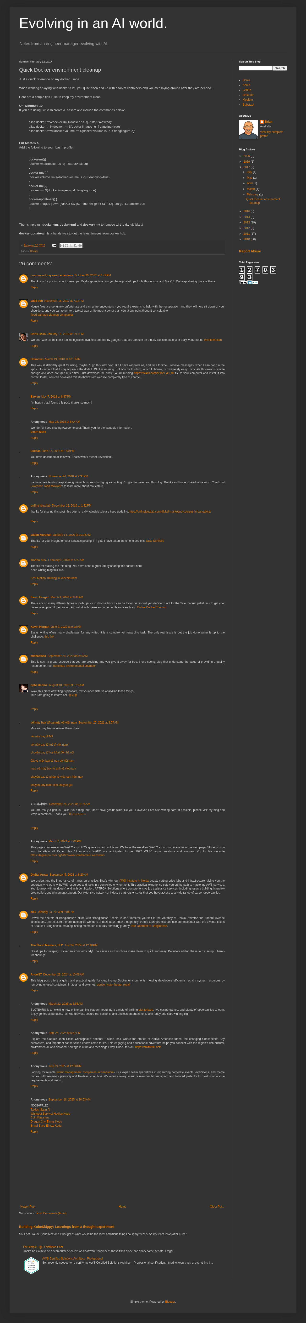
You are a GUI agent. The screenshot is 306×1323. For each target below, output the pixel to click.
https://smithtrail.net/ (148, 1047)
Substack (248, 104)
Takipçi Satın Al (40, 1109)
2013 (247, 222)
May (250, 177)
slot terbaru (146, 1009)
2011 (247, 233)
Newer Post (27, 1206)
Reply (34, 287)
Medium (248, 99)
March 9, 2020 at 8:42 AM (67, 597)
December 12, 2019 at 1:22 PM (71, 505)
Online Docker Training (151, 607)
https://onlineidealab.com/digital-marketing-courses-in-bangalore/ (170, 511)
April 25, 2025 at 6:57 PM (65, 1033)
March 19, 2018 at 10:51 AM (63, 359)
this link (49, 636)
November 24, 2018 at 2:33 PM (68, 476)
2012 (247, 228)
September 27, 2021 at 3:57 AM (98, 722)
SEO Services (155, 540)
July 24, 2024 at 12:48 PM (81, 945)
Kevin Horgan (40, 597)
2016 (247, 211)
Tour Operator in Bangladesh (148, 926)
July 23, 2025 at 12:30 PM (65, 1066)
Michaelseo (38, 656)
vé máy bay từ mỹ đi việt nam (49, 744)
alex (33, 912)
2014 (247, 217)
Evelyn (35, 396)
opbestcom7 (39, 685)
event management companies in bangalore (85, 1072)
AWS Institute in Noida (134, 880)
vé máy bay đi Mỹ (42, 736)
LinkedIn (248, 95)
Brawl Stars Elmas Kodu (46, 1125)
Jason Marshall (41, 534)
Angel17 (36, 974)
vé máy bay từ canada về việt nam (54, 722)
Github (247, 90)
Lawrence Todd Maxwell (46, 486)
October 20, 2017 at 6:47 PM (92, 275)
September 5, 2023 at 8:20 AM (69, 874)
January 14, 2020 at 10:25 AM (72, 534)
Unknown (37, 359)
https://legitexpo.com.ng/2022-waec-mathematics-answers (67, 855)
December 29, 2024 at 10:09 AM (63, 974)
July (250, 172)
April (250, 183)
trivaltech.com (213, 340)
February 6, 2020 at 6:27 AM (66, 560)
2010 (247, 239)
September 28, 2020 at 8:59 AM (68, 656)
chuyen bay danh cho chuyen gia (51, 785)
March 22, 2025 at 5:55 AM (65, 1003)
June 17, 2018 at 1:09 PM (58, 451)
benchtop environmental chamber (74, 665)
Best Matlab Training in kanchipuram (54, 578)
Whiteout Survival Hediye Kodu (50, 1113)
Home (122, 1206)
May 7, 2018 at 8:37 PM (56, 396)
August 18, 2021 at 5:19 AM (66, 685)
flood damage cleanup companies (52, 314)
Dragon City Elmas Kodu (46, 1121)
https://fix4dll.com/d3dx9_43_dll (154, 373)
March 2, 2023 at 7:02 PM (65, 841)
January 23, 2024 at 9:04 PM (56, 912)
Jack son (37, 300)
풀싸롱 (73, 695)
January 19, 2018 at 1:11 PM (65, 334)
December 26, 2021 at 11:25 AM (69, 804)
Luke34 (35, 451)
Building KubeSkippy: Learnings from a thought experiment (66, 1227)
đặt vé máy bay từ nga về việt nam (52, 760)
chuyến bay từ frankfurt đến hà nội (52, 752)
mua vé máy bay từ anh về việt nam (53, 768)
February (253, 194)
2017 (247, 167)
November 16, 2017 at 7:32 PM (64, 300)
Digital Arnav (39, 874)
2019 (247, 161)
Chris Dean (38, 334)
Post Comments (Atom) (51, 1213)
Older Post (217, 1206)
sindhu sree (39, 560)
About (246, 85)
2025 (247, 156)
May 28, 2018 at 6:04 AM (64, 421)
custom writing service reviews (52, 275)
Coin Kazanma (40, 1117)
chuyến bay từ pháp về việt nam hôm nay (57, 776)
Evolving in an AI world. (93, 23)
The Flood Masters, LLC (47, 945)
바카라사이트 (77, 814)
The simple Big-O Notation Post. (43, 1247)
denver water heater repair (114, 984)
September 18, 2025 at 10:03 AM (69, 1099)
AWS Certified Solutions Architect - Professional (72, 1258)
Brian (268, 121)
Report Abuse (250, 251)
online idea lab (40, 505)
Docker (34, 251)
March (251, 189)
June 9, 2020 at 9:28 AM (66, 626)
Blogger (170, 1301)
